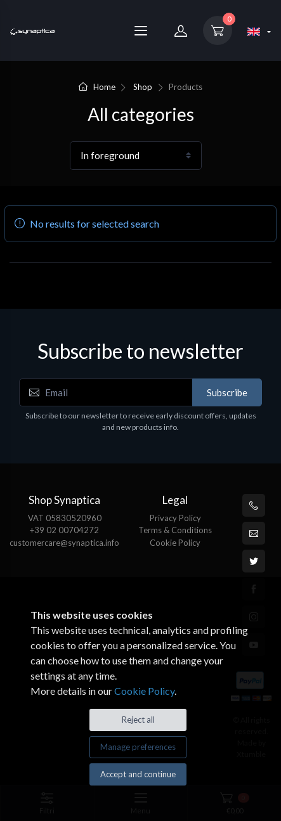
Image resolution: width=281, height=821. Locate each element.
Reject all (138, 719)
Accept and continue (138, 774)
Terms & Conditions (175, 530)
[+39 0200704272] (253, 505)
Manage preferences (138, 747)
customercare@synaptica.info (64, 543)
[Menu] (141, 30)
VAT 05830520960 (64, 518)
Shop (142, 87)
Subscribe (227, 392)
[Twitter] (253, 561)
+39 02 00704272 (64, 530)
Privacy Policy (175, 518)
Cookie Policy (175, 543)
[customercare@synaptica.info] (253, 533)
